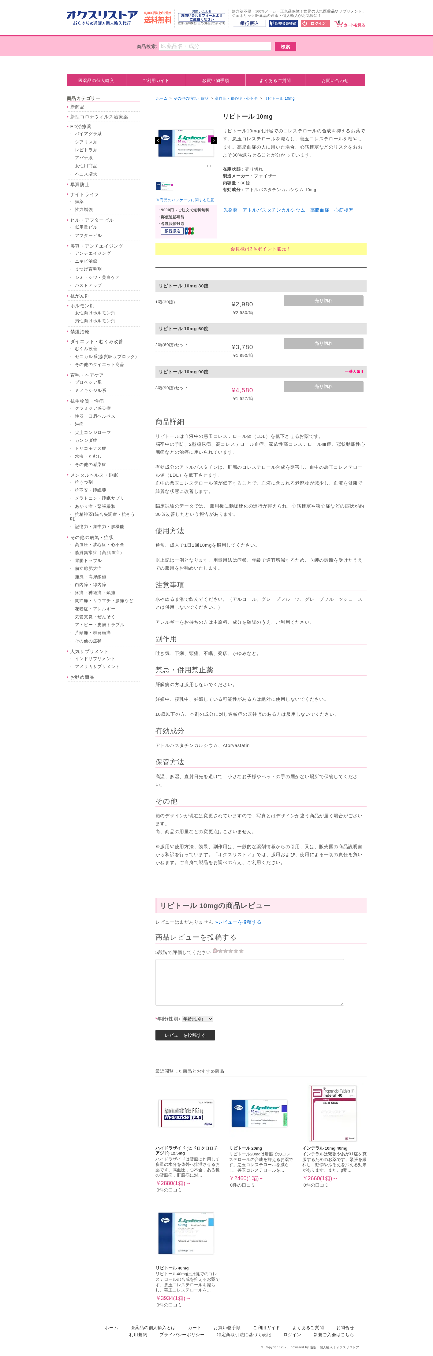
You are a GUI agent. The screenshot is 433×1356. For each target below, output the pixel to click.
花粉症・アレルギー (95, 609)
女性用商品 (86, 166)
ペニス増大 (86, 174)
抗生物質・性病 (87, 401)
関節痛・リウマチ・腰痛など (104, 600)
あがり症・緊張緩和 (95, 506)
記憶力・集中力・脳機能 (100, 526)
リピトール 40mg (172, 1268)
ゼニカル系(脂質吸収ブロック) (106, 356)
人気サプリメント (89, 651)
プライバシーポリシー (182, 1334)
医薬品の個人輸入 (96, 80)
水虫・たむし (88, 456)
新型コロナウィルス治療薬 (99, 116)
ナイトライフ (84, 194)
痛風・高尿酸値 (90, 577)
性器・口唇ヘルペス (95, 416)
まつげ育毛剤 (88, 269)
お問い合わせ (335, 80)
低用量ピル (86, 227)
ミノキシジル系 (90, 390)
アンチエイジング (93, 253)
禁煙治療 (80, 331)
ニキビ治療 (86, 261)
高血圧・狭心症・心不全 (100, 544)
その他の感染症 (90, 464)
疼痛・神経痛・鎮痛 (95, 592)
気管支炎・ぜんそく (95, 617)
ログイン (292, 1334)
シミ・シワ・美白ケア (97, 277)
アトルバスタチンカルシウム (274, 209)
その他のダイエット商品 (100, 364)
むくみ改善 (86, 348)
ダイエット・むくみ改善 (96, 341)
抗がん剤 (80, 295)
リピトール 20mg (245, 1148)
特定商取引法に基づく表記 (244, 1334)
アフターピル (88, 235)
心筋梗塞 (344, 209)
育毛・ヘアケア (87, 375)
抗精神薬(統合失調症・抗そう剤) (102, 516)
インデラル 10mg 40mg (325, 1148)
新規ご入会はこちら (334, 1334)
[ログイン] (315, 24)
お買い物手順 (215, 80)
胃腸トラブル (88, 560)
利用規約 (138, 1334)
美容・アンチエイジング (96, 246)
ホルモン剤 (82, 305)
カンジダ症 (86, 440)
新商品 (77, 106)
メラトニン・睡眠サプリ (100, 498)
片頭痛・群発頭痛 (93, 632)
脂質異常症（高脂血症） (100, 552)
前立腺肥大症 (88, 568)
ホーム (162, 98)
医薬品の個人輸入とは (153, 1327)
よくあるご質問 (275, 80)
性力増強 (84, 209)
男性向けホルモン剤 (95, 321)
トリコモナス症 (90, 448)
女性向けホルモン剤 (95, 313)
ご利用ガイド (156, 80)
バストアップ (88, 285)
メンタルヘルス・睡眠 (94, 475)
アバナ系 (84, 158)
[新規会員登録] (283, 24)
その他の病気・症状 (92, 537)
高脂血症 (320, 209)
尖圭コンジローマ (93, 432)
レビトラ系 (86, 150)
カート (194, 1327)
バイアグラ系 (88, 133)
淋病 (79, 424)
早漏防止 (80, 184)
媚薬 (79, 201)
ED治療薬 (81, 126)
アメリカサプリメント (97, 666)
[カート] (350, 23)
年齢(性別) (167, 1018)
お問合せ (345, 1327)
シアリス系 (86, 142)
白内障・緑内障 (90, 584)
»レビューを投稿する (238, 922)
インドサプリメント (95, 658)
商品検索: (147, 46)
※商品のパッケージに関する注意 (185, 200)
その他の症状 (88, 641)
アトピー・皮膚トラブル (100, 625)
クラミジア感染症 (93, 408)
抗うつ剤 (84, 482)
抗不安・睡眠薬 (90, 490)
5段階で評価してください (184, 952)
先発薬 (230, 209)
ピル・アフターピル (92, 220)
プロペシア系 (88, 382)
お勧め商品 (82, 677)
